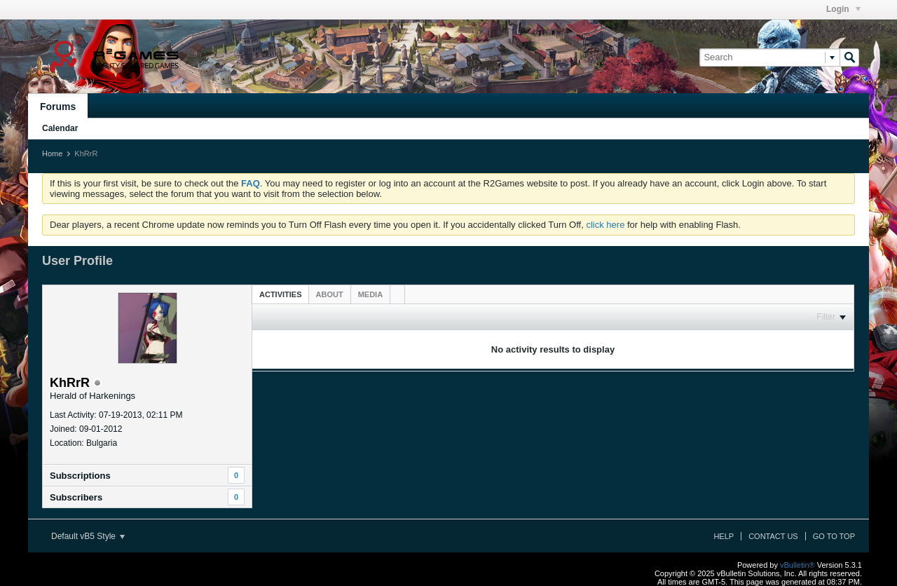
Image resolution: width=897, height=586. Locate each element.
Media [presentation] (370, 294)
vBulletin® (797, 565)
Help (723, 536)
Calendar (60, 128)
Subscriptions (80, 475)
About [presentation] (329, 294)
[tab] (281, 294)
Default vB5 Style (88, 536)
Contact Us (773, 536)
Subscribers (76, 497)
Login (843, 9)
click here (605, 224)
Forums (58, 106)
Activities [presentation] (280, 294)
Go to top (834, 536)
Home (52, 153)
